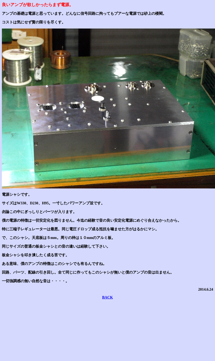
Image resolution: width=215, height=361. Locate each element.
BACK (107, 297)
